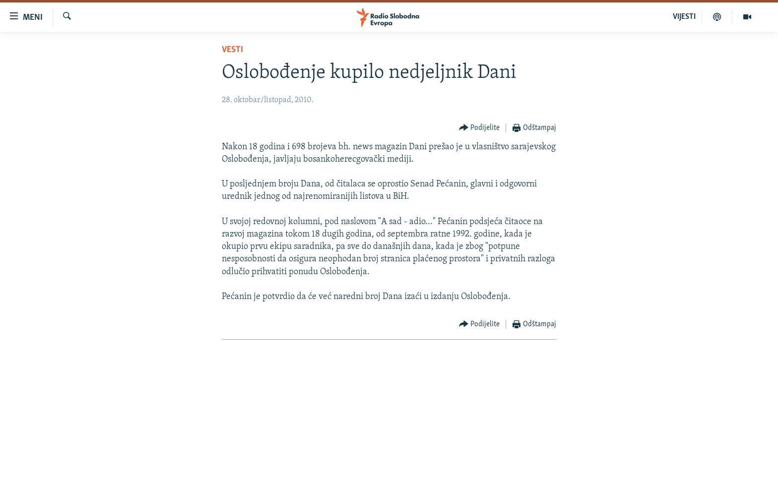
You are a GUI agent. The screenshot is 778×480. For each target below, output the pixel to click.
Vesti (232, 50)
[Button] (479, 128)
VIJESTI (684, 17)
